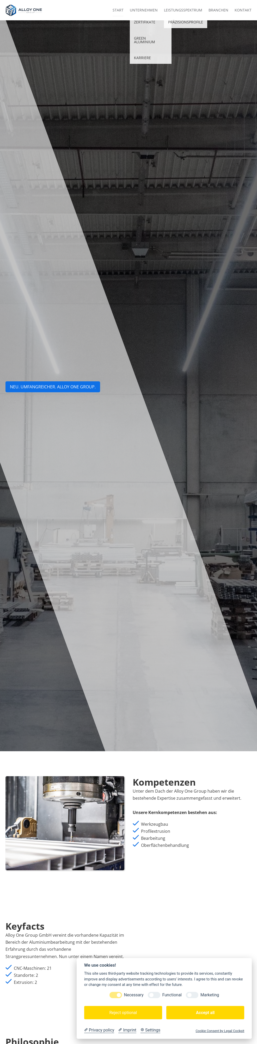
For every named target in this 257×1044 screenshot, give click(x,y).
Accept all (205, 1012)
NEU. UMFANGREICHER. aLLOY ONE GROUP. (53, 387)
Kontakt (243, 10)
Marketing (209, 994)
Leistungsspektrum (183, 10)
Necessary (134, 994)
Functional (172, 994)
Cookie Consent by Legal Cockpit (219, 1031)
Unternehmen (144, 10)
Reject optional (123, 1012)
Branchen (218, 10)
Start (118, 10)
